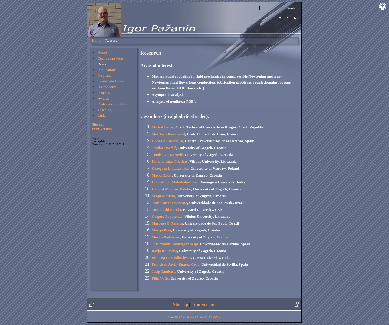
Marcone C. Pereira (167, 223)
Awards (103, 98)
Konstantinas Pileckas (170, 161)
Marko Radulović (166, 237)
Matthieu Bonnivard (168, 134)
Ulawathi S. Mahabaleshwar (175, 182)
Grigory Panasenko (167, 216)
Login (95, 138)
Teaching (105, 110)
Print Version (102, 129)
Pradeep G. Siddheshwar (171, 257)
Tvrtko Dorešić (164, 148)
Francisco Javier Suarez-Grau (176, 264)
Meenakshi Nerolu (166, 209)
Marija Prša (161, 230)
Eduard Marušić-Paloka (171, 189)
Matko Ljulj (162, 175)
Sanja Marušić (163, 196)
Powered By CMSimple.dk (183, 316)
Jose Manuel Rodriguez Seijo (175, 244)
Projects (104, 92)
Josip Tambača (163, 271)
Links (102, 115)
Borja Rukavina (164, 251)
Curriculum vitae (111, 58)
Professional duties (112, 104)
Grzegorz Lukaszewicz (170, 168)
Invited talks (107, 87)
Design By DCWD (210, 316)
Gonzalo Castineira (167, 141)
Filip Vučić (160, 278)
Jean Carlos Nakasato (169, 203)
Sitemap (98, 124)
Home (96, 40)
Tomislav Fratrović (167, 154)
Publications (107, 70)
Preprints (104, 75)
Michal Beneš (163, 127)
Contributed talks (111, 81)
